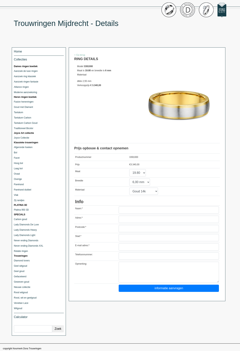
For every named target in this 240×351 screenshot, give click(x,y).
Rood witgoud (21, 292)
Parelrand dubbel (22, 189)
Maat (77, 171)
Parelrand (19, 184)
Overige (18, 179)
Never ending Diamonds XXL (28, 245)
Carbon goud (20, 219)
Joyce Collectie (21, 137)
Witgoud (18, 308)
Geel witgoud (20, 266)
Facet (17, 158)
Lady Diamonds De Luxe (26, 224)
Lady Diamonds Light (24, 235)
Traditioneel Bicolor (23, 128)
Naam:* (79, 208)
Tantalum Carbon (22, 117)
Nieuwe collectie (22, 287)
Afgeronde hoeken (23, 147)
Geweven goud (21, 281)
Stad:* (78, 236)
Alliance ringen (21, 87)
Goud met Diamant (23, 107)
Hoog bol (18, 163)
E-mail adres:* (82, 245)
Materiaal (79, 189)
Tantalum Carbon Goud (25, 123)
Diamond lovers (22, 260)
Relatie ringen (21, 251)
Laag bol (18, 168)
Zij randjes (19, 200)
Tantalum (18, 112)
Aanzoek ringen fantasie (26, 81)
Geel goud (19, 271)
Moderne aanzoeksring (25, 92)
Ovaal (17, 173)
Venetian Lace (21, 303)
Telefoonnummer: (84, 254)
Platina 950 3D (21, 209)
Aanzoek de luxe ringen (26, 71)
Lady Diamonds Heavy (25, 230)
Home (18, 51)
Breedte (79, 180)
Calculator (21, 317)
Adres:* (79, 217)
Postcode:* (80, 227)
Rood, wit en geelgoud (25, 297)
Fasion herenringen (23, 101)
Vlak (16, 195)
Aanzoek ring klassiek (25, 76)
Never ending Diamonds (26, 240)
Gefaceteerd (20, 276)
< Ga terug (79, 55)
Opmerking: (81, 263)
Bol (15, 152)
